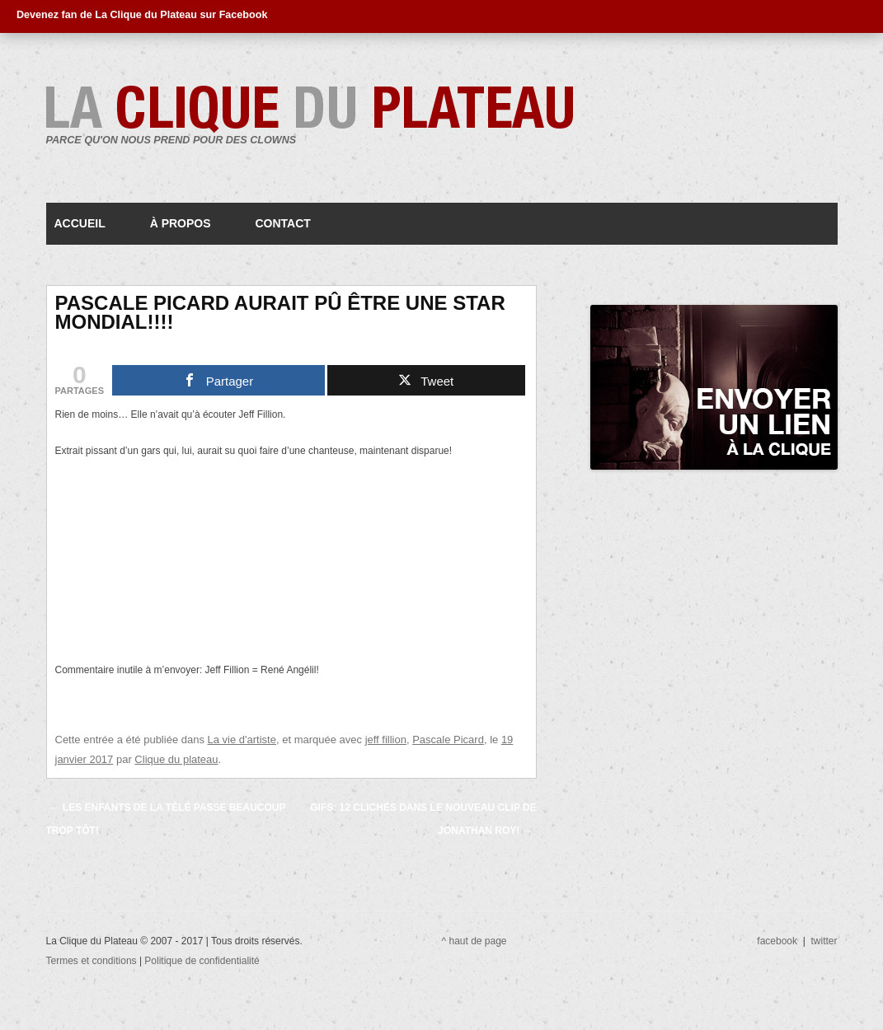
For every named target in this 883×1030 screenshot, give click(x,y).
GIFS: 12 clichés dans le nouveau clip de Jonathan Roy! (423, 819)
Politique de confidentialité (201, 961)
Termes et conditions (92, 961)
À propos (180, 223)
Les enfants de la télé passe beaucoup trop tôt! (166, 819)
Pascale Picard (448, 739)
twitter (823, 941)
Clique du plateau (176, 759)
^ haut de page (474, 941)
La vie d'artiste (242, 739)
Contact (282, 223)
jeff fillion (385, 739)
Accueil (80, 223)
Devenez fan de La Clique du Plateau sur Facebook (141, 15)
